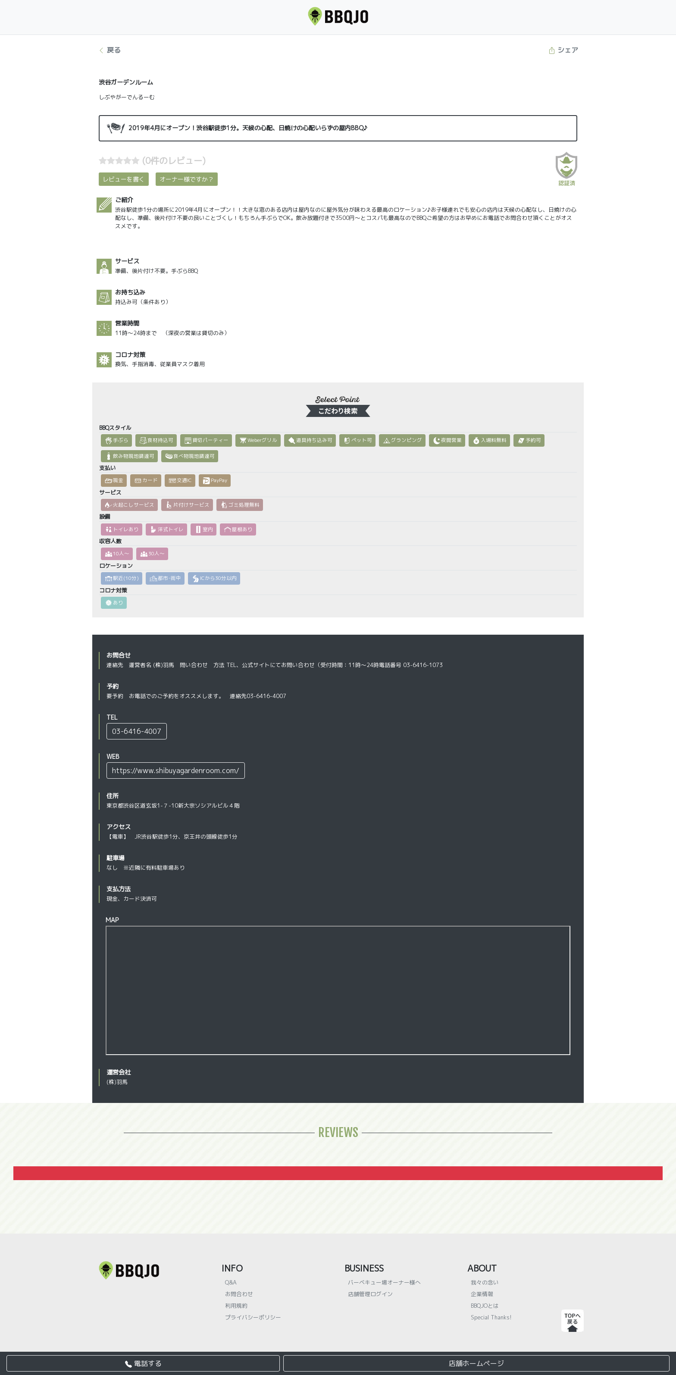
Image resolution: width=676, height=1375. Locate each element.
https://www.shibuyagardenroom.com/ (175, 770)
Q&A (231, 1282)
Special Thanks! (491, 1317)
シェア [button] (563, 50)
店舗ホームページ (476, 1363)
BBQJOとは (485, 1305)
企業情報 (482, 1294)
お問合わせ (239, 1294)
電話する (143, 1363)
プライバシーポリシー (253, 1317)
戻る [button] (109, 50)
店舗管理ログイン (370, 1294)
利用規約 (236, 1305)
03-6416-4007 (136, 731)
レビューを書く (124, 179)
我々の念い (485, 1282)
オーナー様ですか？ (187, 179)
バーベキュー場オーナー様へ (384, 1282)
